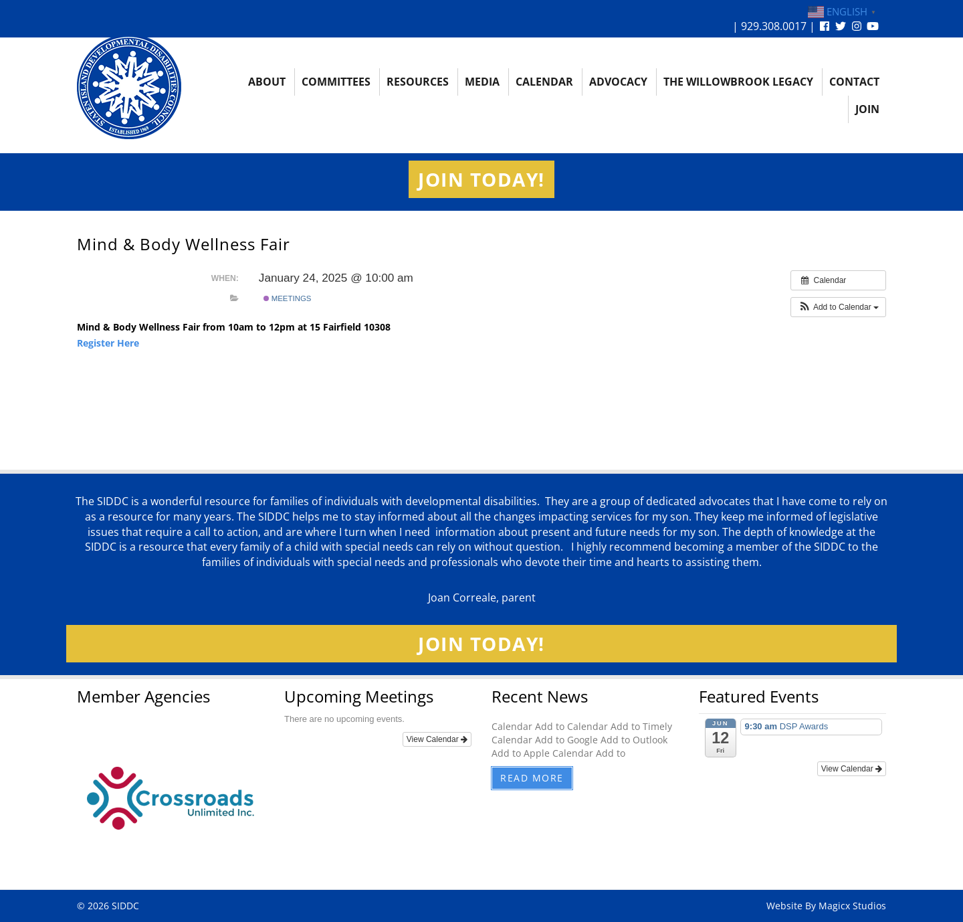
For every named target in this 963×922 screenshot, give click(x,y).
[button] (838, 307)
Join (867, 109)
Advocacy (618, 81)
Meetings (287, 298)
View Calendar (437, 739)
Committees (336, 81)
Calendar (544, 81)
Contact (854, 81)
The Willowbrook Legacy (738, 81)
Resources (418, 81)
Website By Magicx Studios (826, 905)
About (267, 81)
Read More (532, 777)
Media (482, 81)
